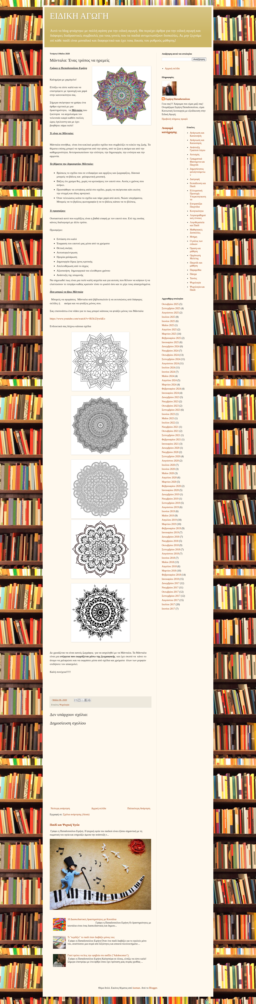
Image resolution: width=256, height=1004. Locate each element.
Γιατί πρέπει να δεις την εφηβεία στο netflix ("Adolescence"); (98, 955)
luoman (136, 988)
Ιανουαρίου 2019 (170, 532)
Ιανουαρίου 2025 (170, 342)
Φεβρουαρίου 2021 (171, 439)
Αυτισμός (194, 154)
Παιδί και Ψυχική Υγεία (64, 824)
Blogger (153, 988)
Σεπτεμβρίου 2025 (171, 308)
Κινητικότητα (197, 211)
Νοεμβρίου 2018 (170, 541)
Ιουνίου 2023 (168, 414)
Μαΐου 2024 (168, 376)
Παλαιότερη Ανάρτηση (138, 808)
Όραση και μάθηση (195, 250)
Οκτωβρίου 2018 (170, 545)
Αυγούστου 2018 (170, 553)
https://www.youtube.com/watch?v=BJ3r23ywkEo (77, 318)
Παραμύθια (195, 270)
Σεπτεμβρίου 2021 (171, 435)
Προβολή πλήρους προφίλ (175, 119)
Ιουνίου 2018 (168, 558)
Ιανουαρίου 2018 (170, 579)
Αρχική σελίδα (98, 808)
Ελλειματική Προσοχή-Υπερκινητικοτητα (198, 195)
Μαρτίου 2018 (169, 570)
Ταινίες (193, 278)
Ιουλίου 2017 (168, 604)
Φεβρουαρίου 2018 (171, 574)
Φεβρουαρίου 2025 (171, 338)
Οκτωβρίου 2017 (170, 591)
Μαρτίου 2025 (169, 333)
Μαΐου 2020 (168, 473)
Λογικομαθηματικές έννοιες (198, 217)
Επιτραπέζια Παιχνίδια (196, 205)
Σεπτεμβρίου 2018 (171, 549)
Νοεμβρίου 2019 (170, 498)
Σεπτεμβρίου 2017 (171, 596)
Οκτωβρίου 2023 (170, 405)
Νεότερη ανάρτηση (60, 808)
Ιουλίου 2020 (168, 465)
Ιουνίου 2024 (168, 372)
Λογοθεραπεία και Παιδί (197, 224)
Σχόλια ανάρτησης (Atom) (76, 814)
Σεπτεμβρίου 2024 (171, 359)
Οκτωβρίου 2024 (170, 355)
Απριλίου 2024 (169, 380)
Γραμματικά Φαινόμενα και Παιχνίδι (197, 161)
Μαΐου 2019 (168, 515)
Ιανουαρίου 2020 (170, 490)
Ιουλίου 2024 (168, 367)
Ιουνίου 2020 (168, 469)
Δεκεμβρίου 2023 (170, 397)
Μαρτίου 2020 (169, 481)
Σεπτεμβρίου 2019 (171, 503)
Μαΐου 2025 (168, 325)
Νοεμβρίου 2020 (170, 452)
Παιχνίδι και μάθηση (196, 264)
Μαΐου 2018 (168, 562)
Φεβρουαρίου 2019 (171, 528)
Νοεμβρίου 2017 (170, 587)
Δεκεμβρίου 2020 (170, 448)
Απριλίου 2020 (169, 477)
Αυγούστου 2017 (170, 600)
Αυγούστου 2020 (170, 460)
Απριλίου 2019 (169, 520)
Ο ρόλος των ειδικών (196, 242)
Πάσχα (193, 274)
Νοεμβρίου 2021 (170, 427)
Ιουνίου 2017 (168, 608)
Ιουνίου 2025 (168, 321)
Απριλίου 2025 (169, 329)
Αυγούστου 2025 (170, 312)
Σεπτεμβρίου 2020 (171, 456)
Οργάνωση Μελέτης (195, 257)
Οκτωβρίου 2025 (170, 304)
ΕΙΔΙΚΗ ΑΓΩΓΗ (79, 16)
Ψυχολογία (64, 705)
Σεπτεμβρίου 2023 (171, 410)
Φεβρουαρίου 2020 (171, 486)
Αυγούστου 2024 (170, 363)
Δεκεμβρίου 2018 (170, 536)
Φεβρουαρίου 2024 (171, 388)
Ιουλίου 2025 (168, 317)
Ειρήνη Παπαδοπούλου (177, 99)
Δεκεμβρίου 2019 (170, 494)
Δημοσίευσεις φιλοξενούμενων (197, 172)
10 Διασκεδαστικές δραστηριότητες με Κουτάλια (92, 919)
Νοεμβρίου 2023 (170, 401)
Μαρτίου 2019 (169, 524)
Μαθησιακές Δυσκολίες (196, 231)
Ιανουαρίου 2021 (170, 443)
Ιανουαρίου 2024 (170, 393)
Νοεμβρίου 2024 (170, 350)
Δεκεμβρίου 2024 (170, 346)
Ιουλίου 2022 (168, 422)
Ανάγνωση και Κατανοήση (197, 134)
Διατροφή (195, 179)
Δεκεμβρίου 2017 (170, 583)
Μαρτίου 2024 (169, 384)
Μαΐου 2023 (168, 418)
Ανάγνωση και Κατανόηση (197, 141)
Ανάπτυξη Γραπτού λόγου (197, 149)
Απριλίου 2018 (169, 566)
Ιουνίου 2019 (168, 511)
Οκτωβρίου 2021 (170, 431)
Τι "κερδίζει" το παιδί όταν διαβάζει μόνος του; (91, 937)
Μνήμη (193, 236)
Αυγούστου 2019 (170, 507)
